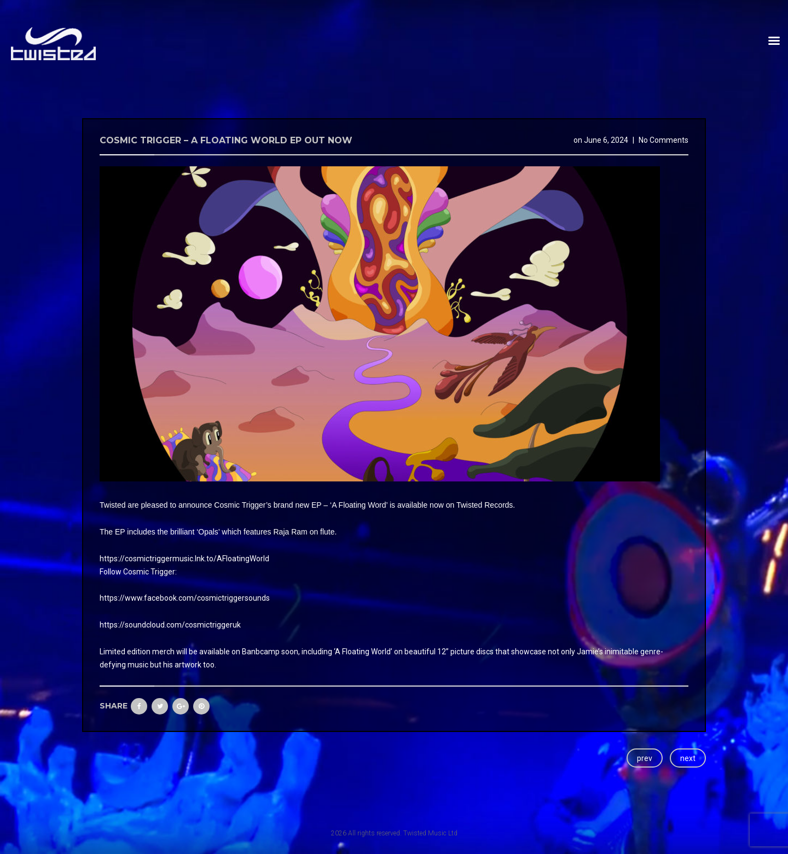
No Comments (663, 140)
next (688, 758)
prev (644, 758)
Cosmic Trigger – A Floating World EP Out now (226, 140)
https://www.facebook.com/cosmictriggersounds (185, 598)
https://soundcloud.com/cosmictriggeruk (170, 624)
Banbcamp (261, 651)
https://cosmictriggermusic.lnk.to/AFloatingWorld (184, 558)
